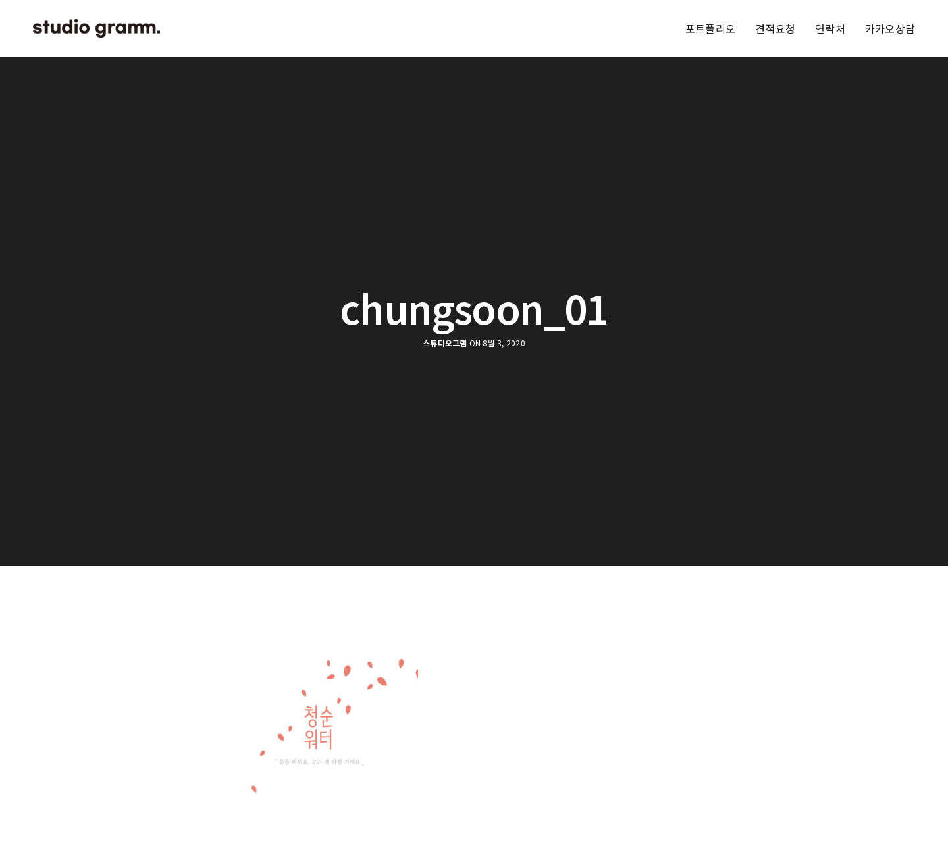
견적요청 (775, 28)
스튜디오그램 (445, 343)
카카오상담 (890, 28)
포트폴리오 (710, 28)
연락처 (830, 28)
